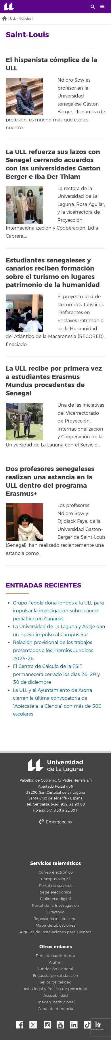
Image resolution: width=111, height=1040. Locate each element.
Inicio (4, 19)
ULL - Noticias (20, 18)
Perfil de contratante (55, 955)
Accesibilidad (55, 995)
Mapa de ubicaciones (55, 925)
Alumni (55, 962)
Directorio (55, 912)
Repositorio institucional (55, 919)
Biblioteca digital (55, 899)
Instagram (49, 1023)
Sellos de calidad (56, 982)
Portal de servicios (55, 885)
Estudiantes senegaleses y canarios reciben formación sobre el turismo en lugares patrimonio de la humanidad (53, 272)
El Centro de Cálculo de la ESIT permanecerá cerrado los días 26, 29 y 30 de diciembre (56, 674)
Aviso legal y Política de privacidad (55, 989)
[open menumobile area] (102, 6)
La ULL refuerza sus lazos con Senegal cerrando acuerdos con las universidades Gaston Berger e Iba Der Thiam (53, 164)
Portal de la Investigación (55, 905)
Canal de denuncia (55, 1009)
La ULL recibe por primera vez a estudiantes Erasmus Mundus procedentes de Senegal (54, 381)
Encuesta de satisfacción (55, 975)
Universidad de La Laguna (9, 7)
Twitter (35, 1023)
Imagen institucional (56, 1002)
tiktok (89, 1023)
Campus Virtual (55, 879)
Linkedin (76, 1023)
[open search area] (92, 6)
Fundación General (55, 969)
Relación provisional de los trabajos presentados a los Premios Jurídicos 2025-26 (53, 650)
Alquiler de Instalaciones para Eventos (55, 932)
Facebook (22, 1023)
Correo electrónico (56, 872)
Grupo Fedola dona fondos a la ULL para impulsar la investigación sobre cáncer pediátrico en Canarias (58, 611)
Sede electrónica (55, 892)
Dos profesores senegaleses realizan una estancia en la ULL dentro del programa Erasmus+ (50, 481)
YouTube (62, 1023)
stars (55, 841)
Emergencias (55, 822)
